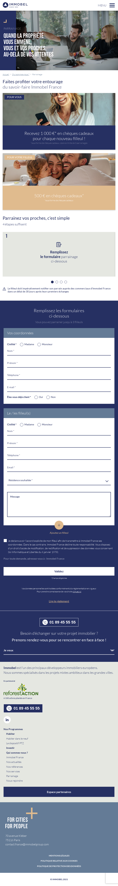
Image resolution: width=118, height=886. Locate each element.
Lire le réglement (59, 601)
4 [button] (65, 282)
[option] (59, 254)
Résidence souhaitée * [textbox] (21, 480)
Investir (10, 747)
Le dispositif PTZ (15, 743)
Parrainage (12, 775)
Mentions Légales (59, 855)
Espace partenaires (59, 792)
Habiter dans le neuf (17, 738)
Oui (41, 396)
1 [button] (52, 282)
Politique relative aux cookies (59, 861)
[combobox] (59, 480)
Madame (29, 344)
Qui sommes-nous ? (20, 74)
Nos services (13, 771)
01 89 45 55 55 (59, 622)
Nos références (14, 766)
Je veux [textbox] (8, 650)
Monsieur (47, 344)
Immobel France (55, 558)
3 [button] (61, 282)
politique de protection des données (59, 866)
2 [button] (56, 282)
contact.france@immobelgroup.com (27, 844)
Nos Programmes (13, 729)
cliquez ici (77, 591)
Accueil (6, 74)
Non (53, 396)
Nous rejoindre (14, 780)
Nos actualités (13, 761)
